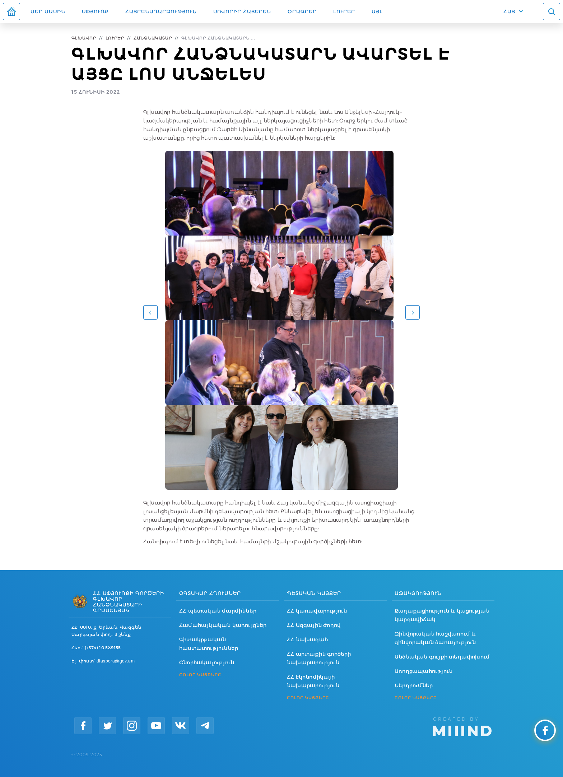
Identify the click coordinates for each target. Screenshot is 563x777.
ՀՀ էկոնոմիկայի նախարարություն (313, 681)
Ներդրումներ (414, 685)
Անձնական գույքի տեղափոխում (442, 657)
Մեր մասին (48, 11)
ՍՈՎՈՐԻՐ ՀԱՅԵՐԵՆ (242, 11)
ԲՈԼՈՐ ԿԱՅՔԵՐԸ (200, 675)
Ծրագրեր (302, 11)
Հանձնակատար (153, 38)
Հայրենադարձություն (161, 11)
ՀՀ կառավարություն (317, 611)
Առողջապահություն (423, 671)
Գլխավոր (83, 38)
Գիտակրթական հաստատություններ (208, 644)
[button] (150, 312)
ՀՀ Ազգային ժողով (314, 625)
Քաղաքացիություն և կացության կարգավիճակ (442, 615)
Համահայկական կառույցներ (223, 625)
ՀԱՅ (509, 11)
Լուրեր (344, 11)
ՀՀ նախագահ (307, 639)
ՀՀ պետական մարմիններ (217, 611)
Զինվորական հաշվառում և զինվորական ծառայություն (435, 638)
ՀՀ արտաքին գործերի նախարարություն (319, 658)
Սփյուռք (95, 11)
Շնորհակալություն (206, 662)
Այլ (377, 11)
